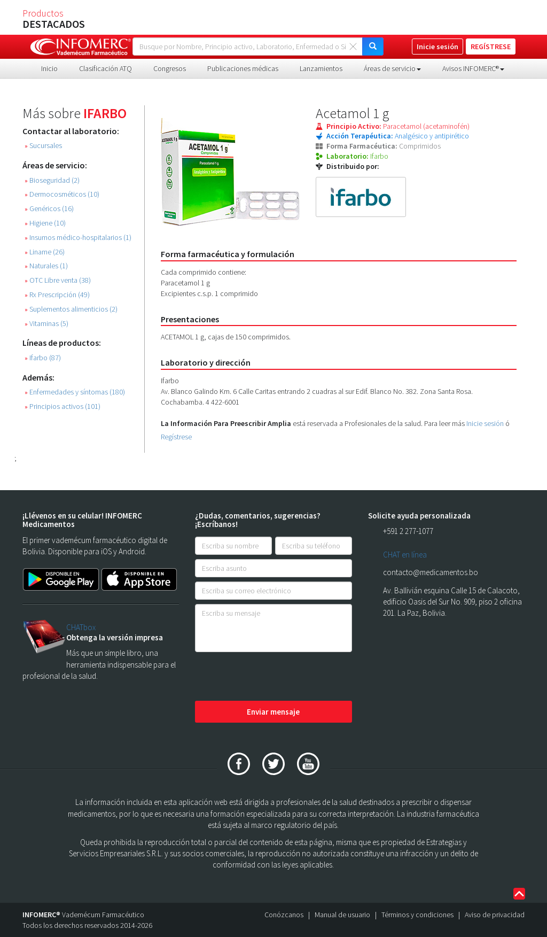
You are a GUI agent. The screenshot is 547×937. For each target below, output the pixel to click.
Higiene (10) (45, 223)
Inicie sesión (485, 423)
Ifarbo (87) (43, 357)
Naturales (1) (46, 265)
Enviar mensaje (273, 712)
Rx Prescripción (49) (57, 294)
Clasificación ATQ (105, 68)
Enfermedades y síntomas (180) (75, 392)
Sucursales (43, 145)
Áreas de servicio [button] (392, 68)
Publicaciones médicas (242, 68)
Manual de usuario (342, 914)
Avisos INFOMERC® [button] (473, 68)
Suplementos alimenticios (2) (71, 309)
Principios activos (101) (62, 406)
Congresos (169, 68)
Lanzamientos (321, 68)
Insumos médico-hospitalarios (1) (78, 237)
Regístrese (176, 437)
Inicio (49, 68)
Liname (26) (45, 252)
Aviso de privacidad (495, 914)
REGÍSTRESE (491, 46)
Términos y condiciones (417, 914)
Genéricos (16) (49, 208)
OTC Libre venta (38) (58, 280)
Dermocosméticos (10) (62, 194)
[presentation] (276, 677)
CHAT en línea (405, 554)
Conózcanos (283, 914)
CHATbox (81, 627)
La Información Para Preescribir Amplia (226, 423)
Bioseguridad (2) (52, 180)
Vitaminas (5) (46, 323)
